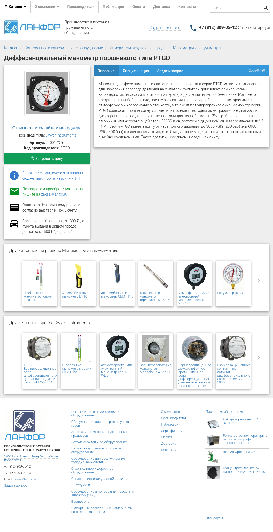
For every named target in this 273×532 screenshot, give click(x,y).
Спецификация (136, 71)
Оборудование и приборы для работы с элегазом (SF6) (102, 493)
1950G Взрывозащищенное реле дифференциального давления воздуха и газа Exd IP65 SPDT (40, 373)
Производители (81, 7)
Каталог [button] (15, 7)
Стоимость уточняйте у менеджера (47, 128)
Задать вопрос (165, 27)
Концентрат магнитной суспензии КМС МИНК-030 (244, 470)
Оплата (138, 7)
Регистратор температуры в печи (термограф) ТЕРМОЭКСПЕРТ (245, 439)
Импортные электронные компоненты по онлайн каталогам (102, 510)
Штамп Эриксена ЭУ (239, 452)
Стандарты (214, 518)
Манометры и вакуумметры (197, 48)
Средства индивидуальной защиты (99, 479)
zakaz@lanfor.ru (54, 194)
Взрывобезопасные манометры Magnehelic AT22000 (155, 368)
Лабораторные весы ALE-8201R (243, 421)
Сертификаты (172, 431)
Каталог (11, 48)
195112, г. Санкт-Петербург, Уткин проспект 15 (31, 458)
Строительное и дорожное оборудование (92, 470)
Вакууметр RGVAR (231, 293)
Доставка (161, 7)
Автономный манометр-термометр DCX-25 (154, 296)
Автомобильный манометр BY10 (75, 294)
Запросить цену (47, 158)
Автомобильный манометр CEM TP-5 (117, 294)
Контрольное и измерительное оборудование (64, 48)
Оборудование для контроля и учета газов (100, 423)
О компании (170, 412)
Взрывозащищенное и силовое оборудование (96, 450)
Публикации (113, 7)
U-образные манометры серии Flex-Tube (38, 296)
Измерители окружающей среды (138, 48)
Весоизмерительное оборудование (99, 442)
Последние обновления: (224, 412)
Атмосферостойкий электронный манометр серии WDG (193, 298)
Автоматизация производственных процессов (99, 434)
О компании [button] (47, 7)
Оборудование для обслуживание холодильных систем (98, 460)
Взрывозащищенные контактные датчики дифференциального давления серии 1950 (233, 373)
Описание (106, 71)
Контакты (187, 7)
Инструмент (80, 485)
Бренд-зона (80, 502)
